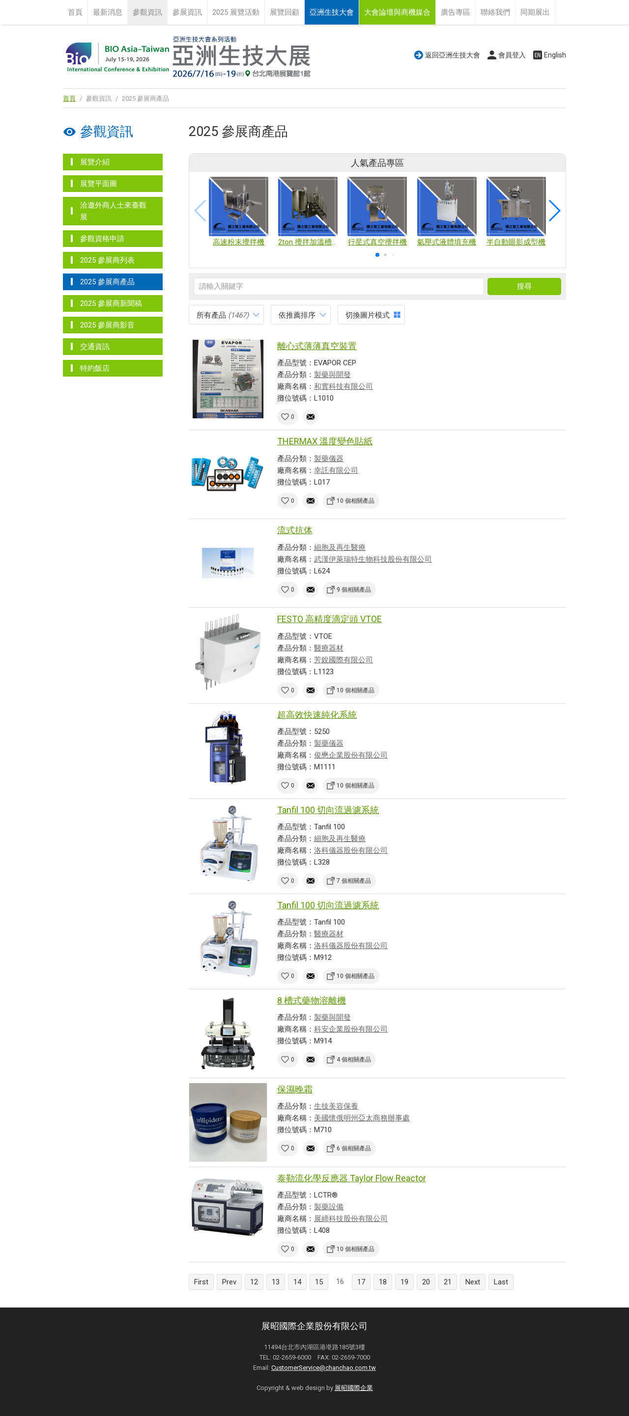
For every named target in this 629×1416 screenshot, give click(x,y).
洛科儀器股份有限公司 (351, 850)
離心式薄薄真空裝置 (317, 346)
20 (426, 1282)
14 (297, 1282)
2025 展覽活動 (235, 12)
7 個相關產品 (354, 880)
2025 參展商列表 (107, 260)
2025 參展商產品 (107, 281)
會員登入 (512, 55)
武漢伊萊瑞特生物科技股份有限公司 (373, 559)
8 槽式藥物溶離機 (311, 1000)
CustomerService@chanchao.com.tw (323, 1367)
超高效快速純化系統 (317, 714)
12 (254, 1282)
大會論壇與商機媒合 (397, 12)
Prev (229, 1282)
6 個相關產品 (354, 1148)
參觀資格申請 (102, 238)
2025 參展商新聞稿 (111, 303)
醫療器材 (328, 648)
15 (319, 1282)
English (555, 55)
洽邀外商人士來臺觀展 (113, 211)
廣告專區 (455, 12)
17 (361, 1282)
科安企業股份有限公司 (351, 1029)
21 (448, 1282)
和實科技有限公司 (343, 386)
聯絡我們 (495, 12)
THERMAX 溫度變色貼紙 (324, 441)
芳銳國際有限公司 (343, 659)
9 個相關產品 (354, 589)
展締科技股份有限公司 (351, 1218)
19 (404, 1282)
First (201, 1282)
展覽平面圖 (98, 183)
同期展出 (535, 12)
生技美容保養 (336, 1106)
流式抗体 (295, 530)
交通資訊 (95, 346)
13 (276, 1282)
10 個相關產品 (355, 500)
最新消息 (107, 12)
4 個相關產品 (354, 1059)
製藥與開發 (332, 374)
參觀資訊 (147, 12)
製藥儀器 (328, 458)
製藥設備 (328, 1206)
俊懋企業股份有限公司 (351, 755)
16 (340, 1281)
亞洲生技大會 (332, 12)
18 (383, 1282)
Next (472, 1282)
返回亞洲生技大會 (452, 55)
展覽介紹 (95, 162)
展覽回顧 (284, 12)
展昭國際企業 (354, 1387)
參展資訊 (187, 12)
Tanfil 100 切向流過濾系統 (328, 810)
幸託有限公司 (336, 470)
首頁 (75, 12)
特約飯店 (95, 368)
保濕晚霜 (295, 1089)
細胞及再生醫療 (340, 547)
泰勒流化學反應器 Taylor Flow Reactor (351, 1178)
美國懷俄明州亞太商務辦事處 (362, 1118)
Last (501, 1282)
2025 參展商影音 (107, 325)
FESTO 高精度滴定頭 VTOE (329, 619)
